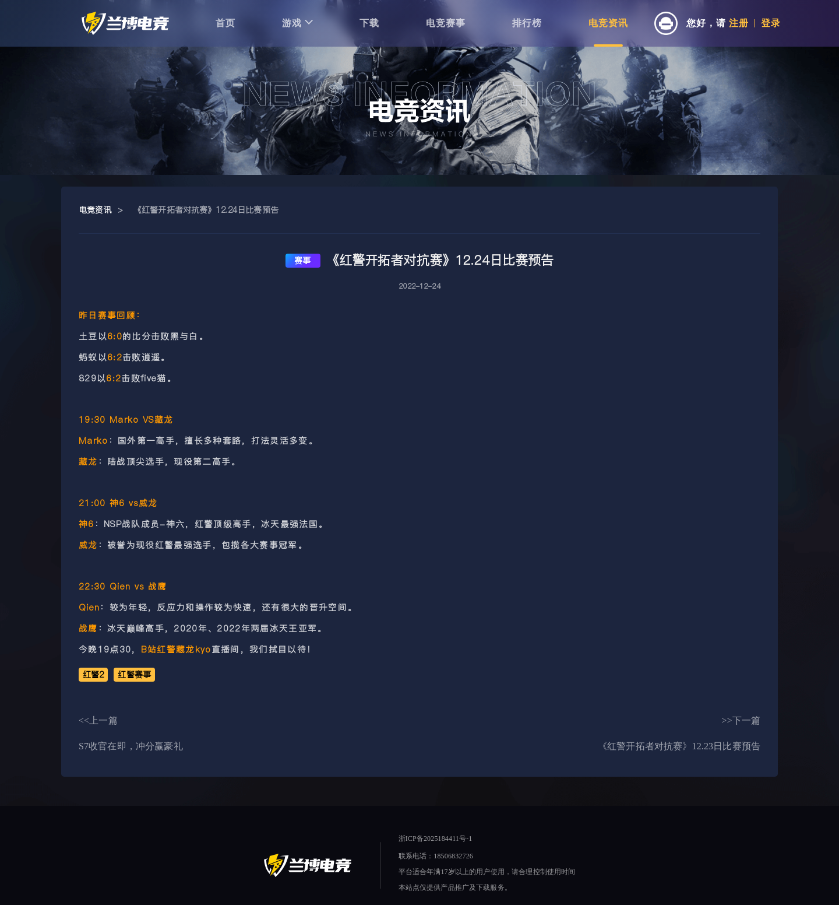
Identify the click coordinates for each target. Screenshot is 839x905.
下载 (369, 23)
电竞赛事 (446, 23)
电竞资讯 (608, 23)
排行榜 (527, 23)
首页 (225, 23)
